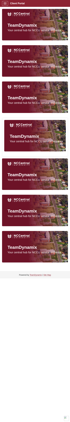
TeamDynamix (36, 275)
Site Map (47, 275)
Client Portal (17, 3)
